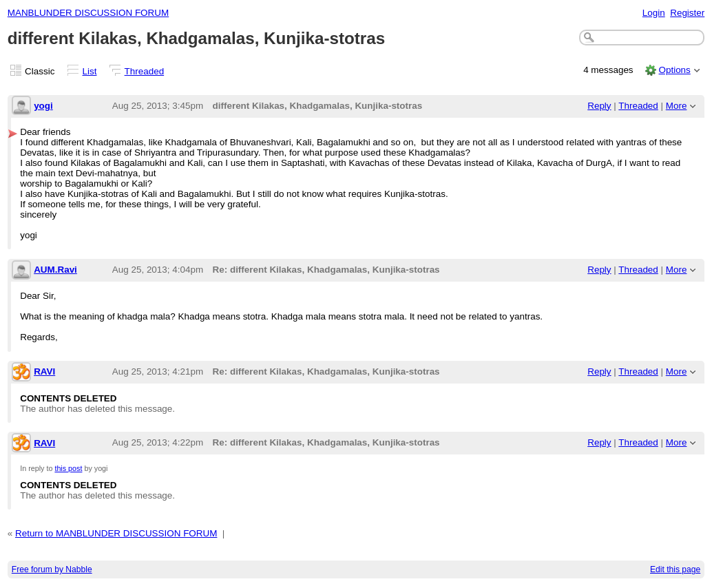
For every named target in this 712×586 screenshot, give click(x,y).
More (676, 106)
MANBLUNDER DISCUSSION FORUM (88, 13)
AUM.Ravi (55, 269)
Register (687, 13)
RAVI (44, 371)
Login (653, 13)
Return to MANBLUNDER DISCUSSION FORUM (116, 533)
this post (68, 468)
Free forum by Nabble (52, 569)
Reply (599, 106)
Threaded (145, 71)
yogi (43, 106)
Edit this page (675, 569)
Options (674, 70)
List (90, 71)
